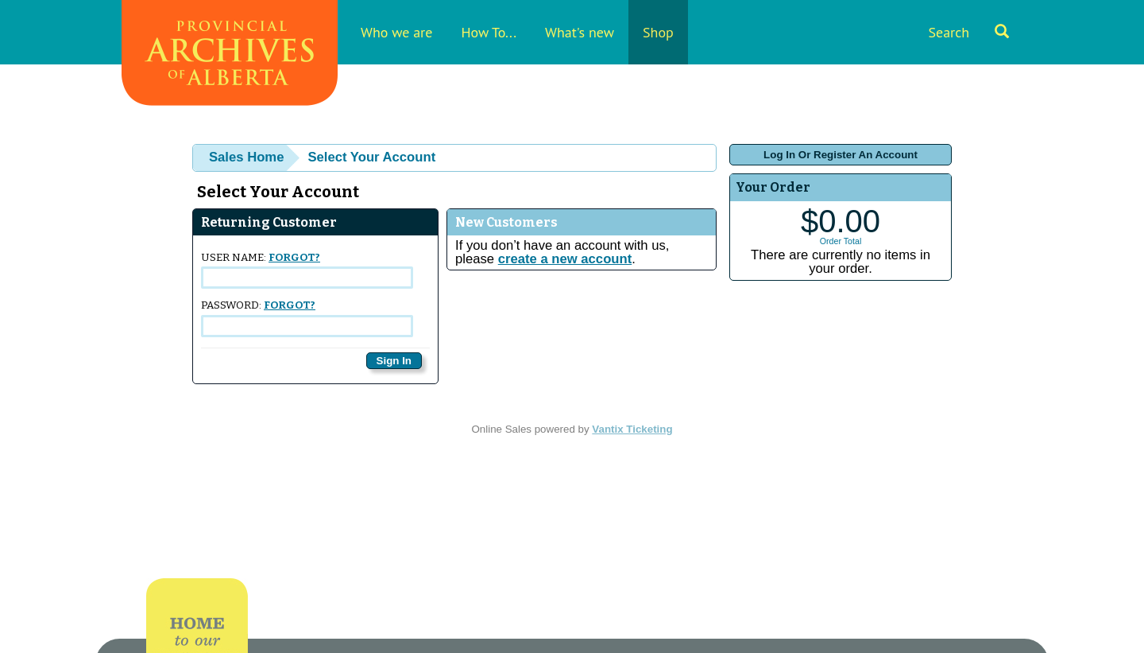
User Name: (307, 270)
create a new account (565, 258)
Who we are (396, 32)
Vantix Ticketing (632, 429)
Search (968, 32)
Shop (658, 32)
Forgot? (294, 257)
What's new (579, 32)
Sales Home (246, 157)
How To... (488, 32)
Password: (307, 317)
